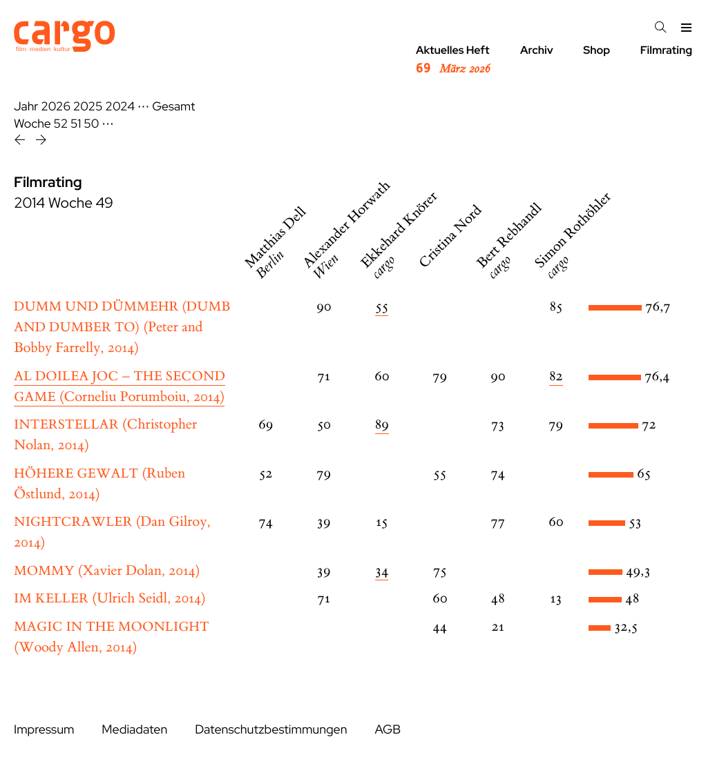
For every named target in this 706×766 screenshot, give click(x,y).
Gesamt (173, 107)
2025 (88, 107)
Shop (596, 50)
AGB (387, 730)
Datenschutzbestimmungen (271, 730)
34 (381, 571)
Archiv (536, 50)
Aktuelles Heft (453, 60)
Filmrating (666, 50)
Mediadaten (134, 730)
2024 (120, 107)
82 (556, 376)
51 (75, 124)
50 (91, 124)
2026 (55, 107)
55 (381, 306)
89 (382, 424)
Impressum (44, 730)
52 (61, 124)
